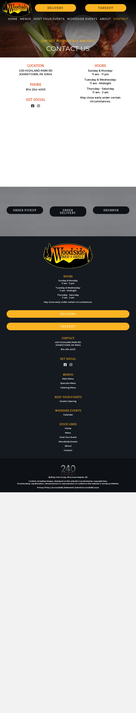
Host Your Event (68, 437)
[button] (55, 8)
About (68, 446)
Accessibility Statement (62, 488)
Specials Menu (68, 383)
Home (68, 428)
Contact (68, 450)
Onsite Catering (68, 401)
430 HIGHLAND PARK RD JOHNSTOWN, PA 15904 (68, 343)
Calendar (68, 414)
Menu (68, 433)
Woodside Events (68, 441)
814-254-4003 (35, 89)
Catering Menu (68, 387)
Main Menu (68, 379)
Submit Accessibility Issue (87, 488)
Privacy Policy (43, 488)
